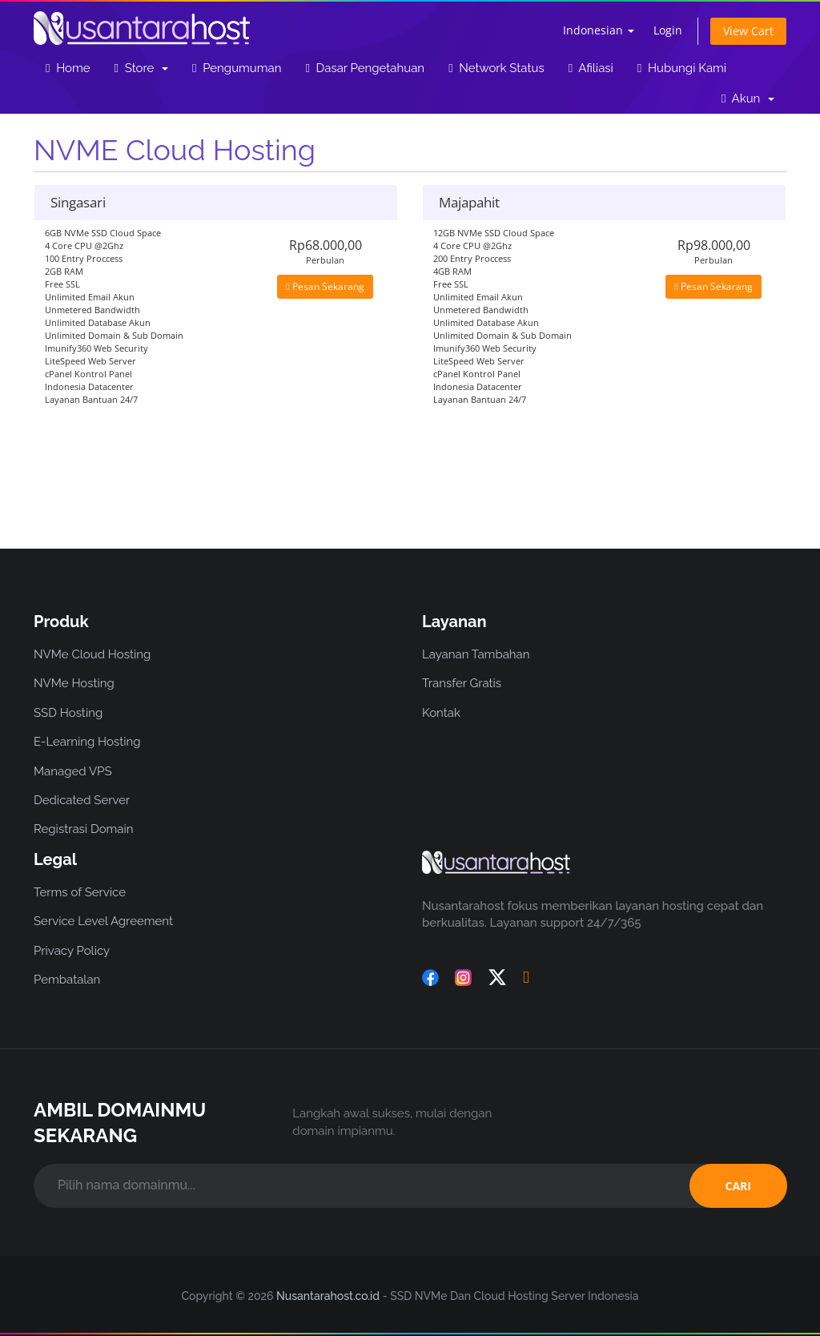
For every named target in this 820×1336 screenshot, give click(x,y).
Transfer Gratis (461, 683)
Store (141, 68)
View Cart (748, 30)
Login (667, 30)
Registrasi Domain (84, 829)
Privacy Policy (72, 951)
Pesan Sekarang (325, 286)
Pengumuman (236, 68)
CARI (738, 1185)
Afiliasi (591, 68)
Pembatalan (67, 979)
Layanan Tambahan (475, 654)
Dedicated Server (82, 800)
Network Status (496, 68)
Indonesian (598, 30)
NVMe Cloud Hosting (92, 654)
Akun (748, 98)
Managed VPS (73, 771)
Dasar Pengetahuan (364, 68)
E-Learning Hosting (87, 741)
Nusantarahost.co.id (328, 1296)
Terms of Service (80, 892)
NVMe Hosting (74, 683)
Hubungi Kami (681, 68)
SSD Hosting (68, 713)
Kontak (441, 713)
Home (68, 68)
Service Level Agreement (103, 921)
